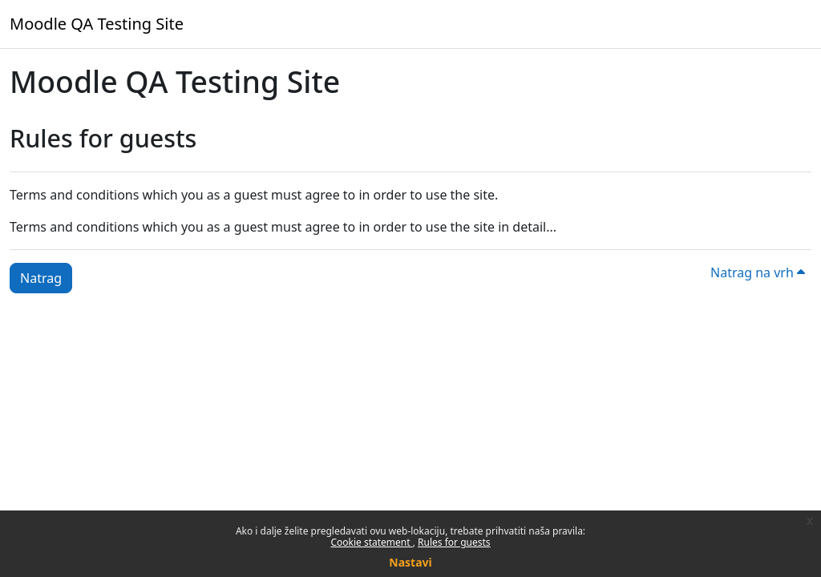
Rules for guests (454, 542)
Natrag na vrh (757, 272)
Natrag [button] (41, 278)
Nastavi (410, 562)
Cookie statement (371, 542)
